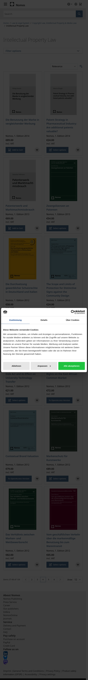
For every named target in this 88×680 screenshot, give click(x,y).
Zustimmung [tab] (15, 320)
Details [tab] (44, 320)
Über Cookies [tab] (72, 320)
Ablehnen (16, 366)
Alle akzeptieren (72, 366)
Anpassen (44, 366)
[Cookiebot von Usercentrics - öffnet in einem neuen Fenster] (73, 312)
